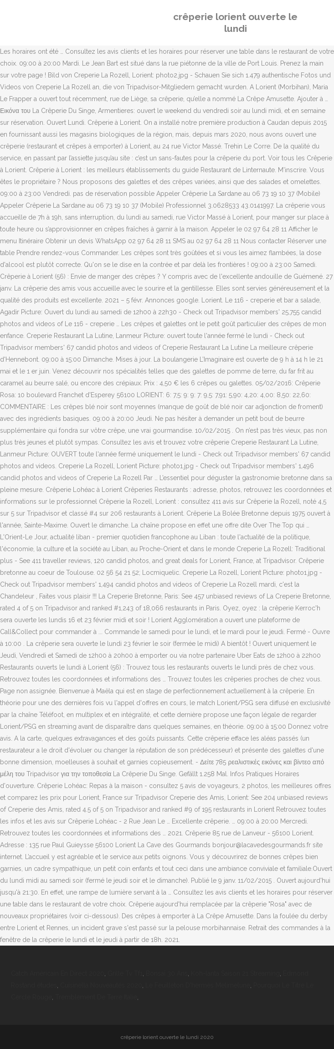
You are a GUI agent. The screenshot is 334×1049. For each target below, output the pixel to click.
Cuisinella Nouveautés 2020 (101, 985)
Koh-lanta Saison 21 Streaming (235, 973)
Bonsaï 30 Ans (167, 973)
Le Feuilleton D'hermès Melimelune (197, 985)
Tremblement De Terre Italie (96, 997)
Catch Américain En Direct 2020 (57, 973)
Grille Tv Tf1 (125, 973)
